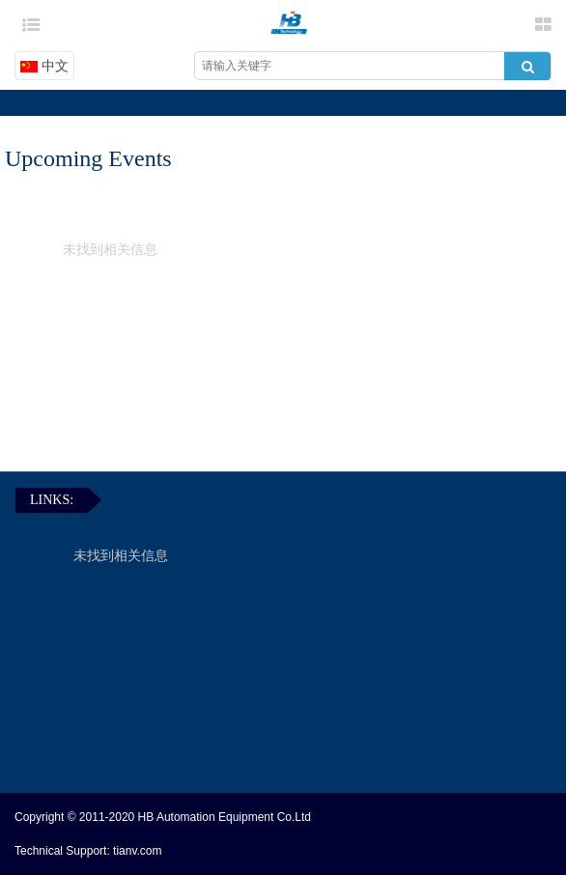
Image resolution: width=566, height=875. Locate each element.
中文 (44, 65)
